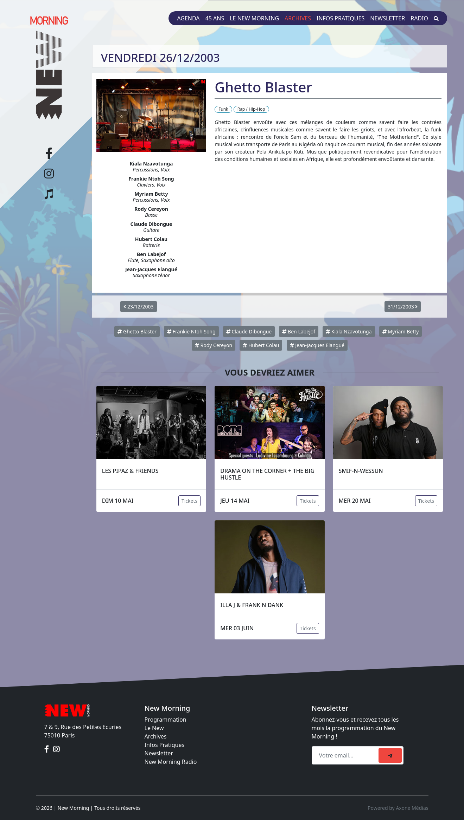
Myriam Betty (400, 331)
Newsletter (387, 18)
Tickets (189, 500)
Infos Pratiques (165, 745)
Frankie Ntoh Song (191, 331)
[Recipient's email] (346, 755)
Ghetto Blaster (137, 331)
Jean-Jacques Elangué (317, 345)
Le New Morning (254, 18)
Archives (298, 18)
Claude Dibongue (249, 331)
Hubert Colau (261, 345)
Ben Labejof (298, 331)
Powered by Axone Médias (398, 808)
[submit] (390, 755)
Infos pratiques (340, 18)
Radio (419, 18)
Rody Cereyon (213, 345)
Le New (154, 728)
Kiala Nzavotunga (348, 331)
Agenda (188, 18)
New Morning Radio (171, 762)
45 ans (214, 18)
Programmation (165, 719)
